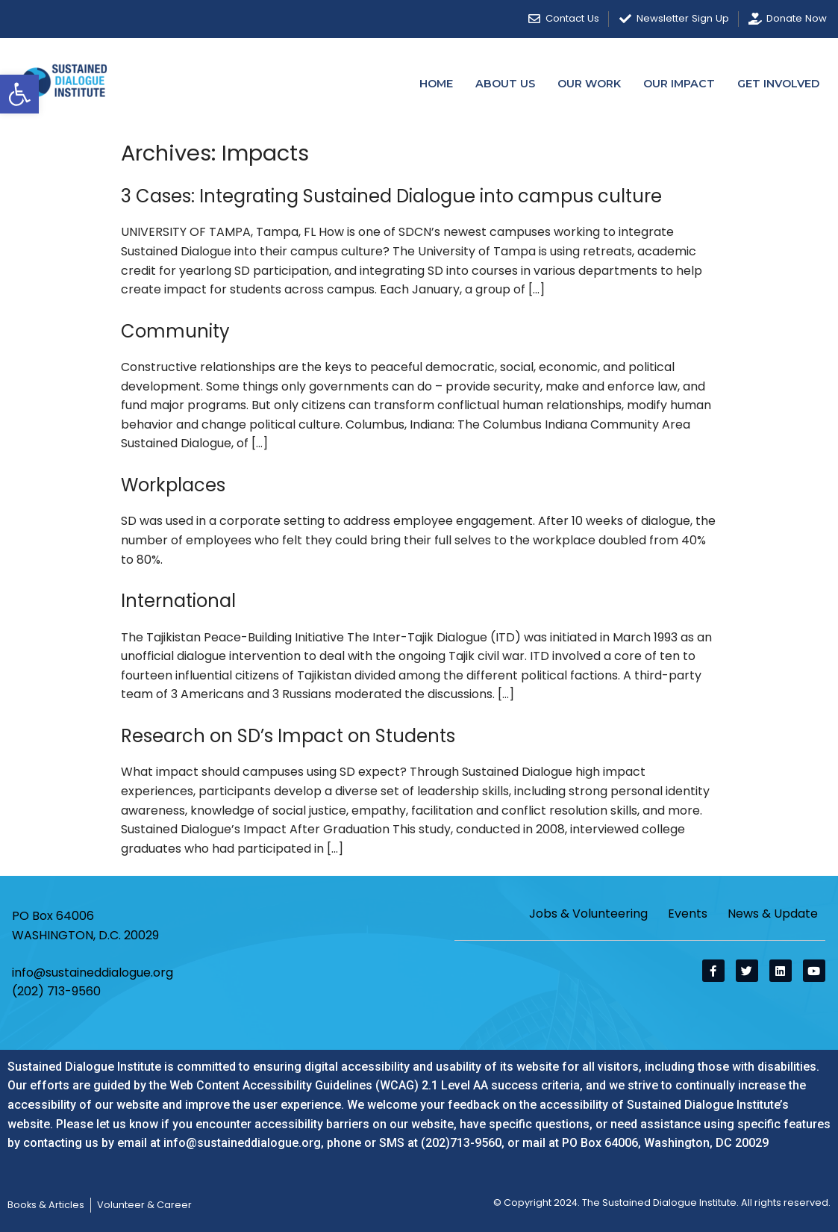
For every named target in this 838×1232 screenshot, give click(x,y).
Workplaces (173, 485)
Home (436, 83)
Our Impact (679, 83)
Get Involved (778, 83)
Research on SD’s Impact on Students (288, 736)
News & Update (773, 913)
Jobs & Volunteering (588, 913)
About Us (505, 83)
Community (175, 331)
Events (687, 913)
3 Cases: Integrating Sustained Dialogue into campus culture (391, 196)
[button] (19, 94)
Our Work (589, 83)
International (178, 600)
